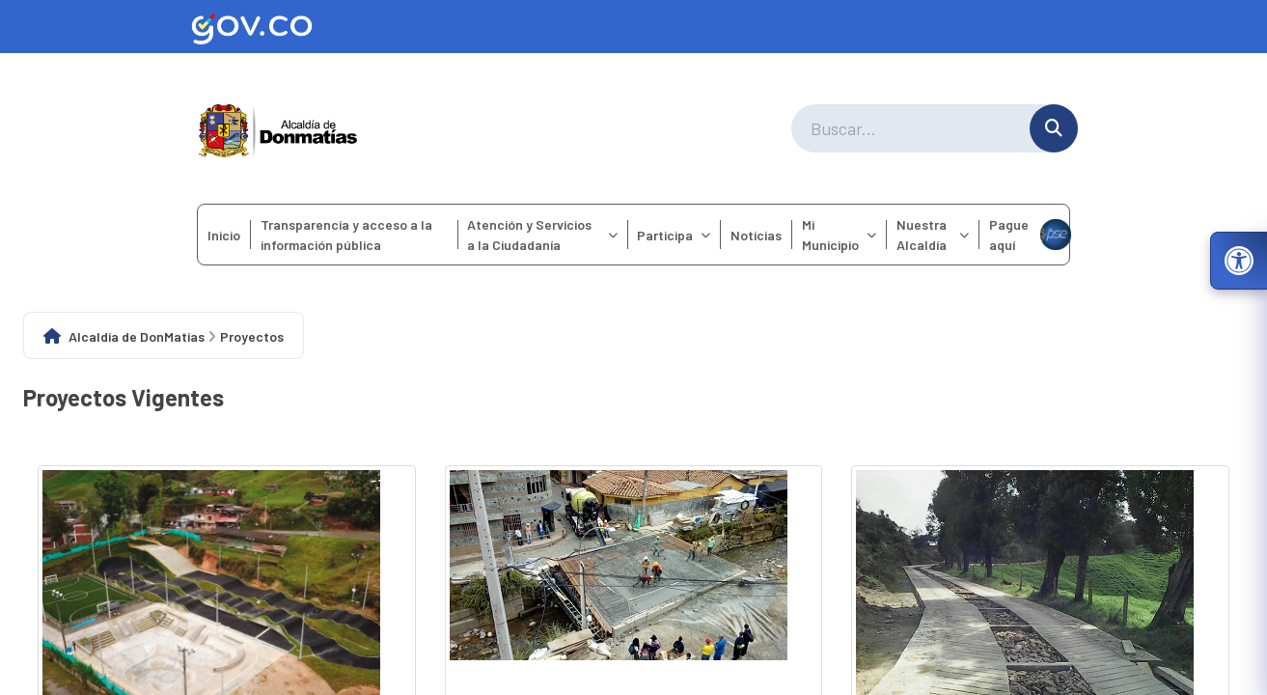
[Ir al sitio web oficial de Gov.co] (634, 26)
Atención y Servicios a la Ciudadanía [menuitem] (542, 234)
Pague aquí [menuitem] (1029, 234)
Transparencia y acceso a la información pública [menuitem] (346, 234)
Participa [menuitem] (673, 235)
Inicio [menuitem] (223, 235)
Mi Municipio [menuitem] (839, 234)
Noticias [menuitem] (756, 235)
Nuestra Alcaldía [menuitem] (932, 234)
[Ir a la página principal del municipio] (278, 128)
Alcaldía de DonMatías (137, 336)
